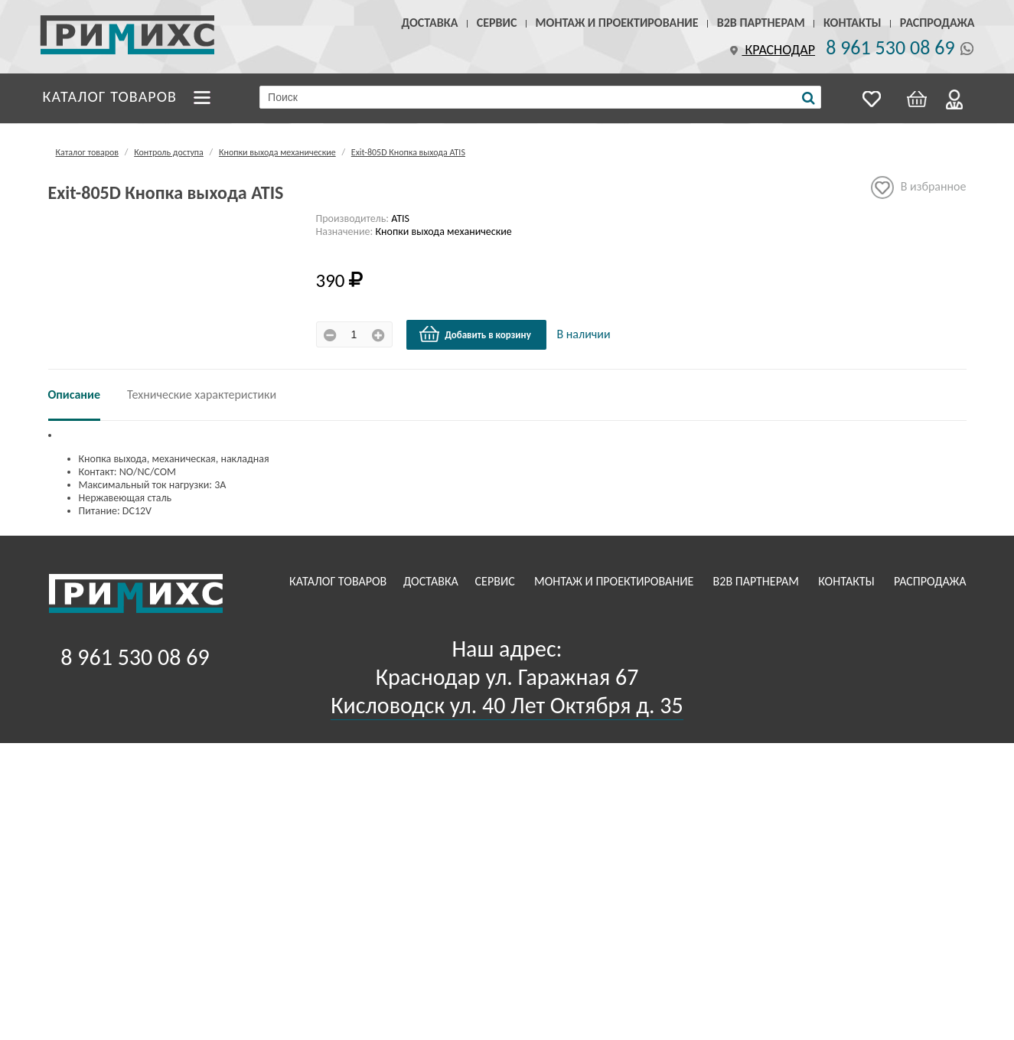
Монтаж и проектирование (617, 22)
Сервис (497, 22)
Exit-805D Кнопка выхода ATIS (408, 152)
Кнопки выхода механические (277, 152)
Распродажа (937, 22)
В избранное (918, 187)
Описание (74, 394)
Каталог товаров (110, 96)
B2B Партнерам (761, 22)
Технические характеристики (201, 394)
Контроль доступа (169, 152)
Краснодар (770, 49)
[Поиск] (808, 98)
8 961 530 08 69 (890, 47)
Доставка (430, 22)
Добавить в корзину (474, 334)
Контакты (852, 22)
